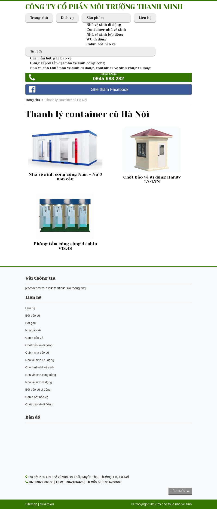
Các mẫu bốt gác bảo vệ (50, 58)
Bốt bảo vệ (32, 315)
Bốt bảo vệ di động (38, 389)
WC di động (96, 39)
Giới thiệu (47, 504)
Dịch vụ (67, 18)
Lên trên (180, 491)
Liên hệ (145, 18)
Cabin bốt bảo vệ (101, 44)
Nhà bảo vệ (33, 330)
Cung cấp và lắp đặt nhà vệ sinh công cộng (67, 63)
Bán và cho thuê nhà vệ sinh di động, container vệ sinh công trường (90, 68)
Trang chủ (39, 18)
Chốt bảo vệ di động (38, 345)
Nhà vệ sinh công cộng (40, 374)
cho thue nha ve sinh (177, 504)
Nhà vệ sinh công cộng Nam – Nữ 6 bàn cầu (65, 176)
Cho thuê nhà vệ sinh (39, 367)
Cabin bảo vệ (34, 337)
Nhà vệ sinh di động (103, 25)
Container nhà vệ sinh (106, 30)
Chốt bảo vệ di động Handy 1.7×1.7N (152, 179)
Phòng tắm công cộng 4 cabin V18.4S (65, 246)
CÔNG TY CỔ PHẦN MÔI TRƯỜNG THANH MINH (104, 7)
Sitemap (31, 504)
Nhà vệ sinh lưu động (105, 34)
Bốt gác (30, 323)
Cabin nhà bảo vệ (37, 352)
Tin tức (36, 51)
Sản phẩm (95, 18)
